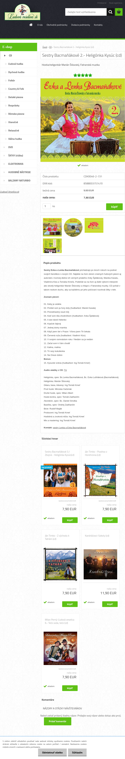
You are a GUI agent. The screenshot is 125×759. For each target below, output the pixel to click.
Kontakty (98, 24)
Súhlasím (77, 752)
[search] (110, 12)
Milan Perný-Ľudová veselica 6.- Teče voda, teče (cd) (59, 621)
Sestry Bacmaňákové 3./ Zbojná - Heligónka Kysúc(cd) (59, 453)
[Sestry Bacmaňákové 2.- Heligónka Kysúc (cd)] (83, 80)
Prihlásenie (101, 2)
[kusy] (47, 206)
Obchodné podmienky (57, 24)
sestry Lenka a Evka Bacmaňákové (69, 427)
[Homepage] (31, 24)
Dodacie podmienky (80, 24)
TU (65, 370)
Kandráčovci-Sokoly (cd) (97, 535)
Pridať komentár (57, 721)
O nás (40, 24)
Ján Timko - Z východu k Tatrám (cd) (57, 537)
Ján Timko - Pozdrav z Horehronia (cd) (96, 453)
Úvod (44, 47)
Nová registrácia (115, 2)
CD (50, 47)
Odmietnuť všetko (52, 752)
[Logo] (22, 12)
